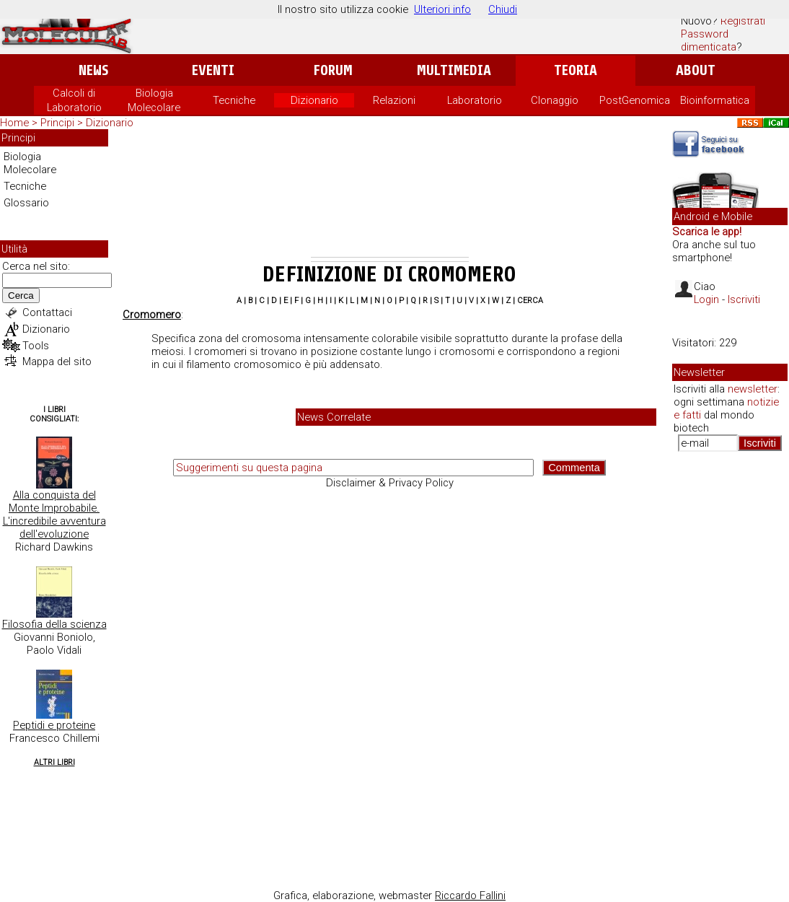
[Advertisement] (390, 195)
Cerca (21, 295)
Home (14, 122)
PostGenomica (634, 100)
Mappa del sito (57, 361)
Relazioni (394, 100)
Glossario (26, 202)
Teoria (575, 70)
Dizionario (314, 100)
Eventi (213, 70)
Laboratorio (474, 100)
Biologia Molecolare (30, 163)
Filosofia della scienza (54, 624)
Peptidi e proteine (54, 725)
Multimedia (454, 70)
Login (706, 299)
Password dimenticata (708, 40)
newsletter (752, 388)
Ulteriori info (442, 9)
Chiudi (502, 9)
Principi (57, 122)
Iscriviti (744, 299)
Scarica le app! (706, 231)
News (93, 70)
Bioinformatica (714, 100)
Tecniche (234, 100)
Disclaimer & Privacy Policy (390, 482)
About (695, 70)
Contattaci (47, 312)
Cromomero (152, 314)
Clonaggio (554, 100)
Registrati (742, 20)
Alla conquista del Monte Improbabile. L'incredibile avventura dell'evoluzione (54, 514)
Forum (333, 70)
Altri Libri (54, 762)
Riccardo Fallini (470, 895)
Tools (35, 345)
